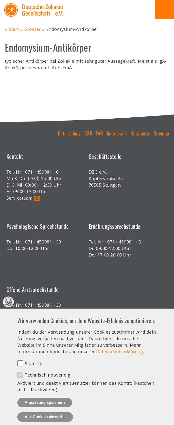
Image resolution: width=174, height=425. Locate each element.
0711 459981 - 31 (125, 242)
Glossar (32, 29)
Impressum (117, 133)
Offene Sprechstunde (29, 311)
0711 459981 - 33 (43, 242)
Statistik (33, 370)
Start (14, 29)
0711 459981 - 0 (42, 172)
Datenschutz (69, 133)
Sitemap (161, 133)
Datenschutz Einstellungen (8, 308)
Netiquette (140, 133)
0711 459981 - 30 (43, 305)
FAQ (99, 133)
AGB (88, 133)
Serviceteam (20, 198)
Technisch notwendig (47, 381)
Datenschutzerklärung (119, 358)
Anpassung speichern (45, 409)
